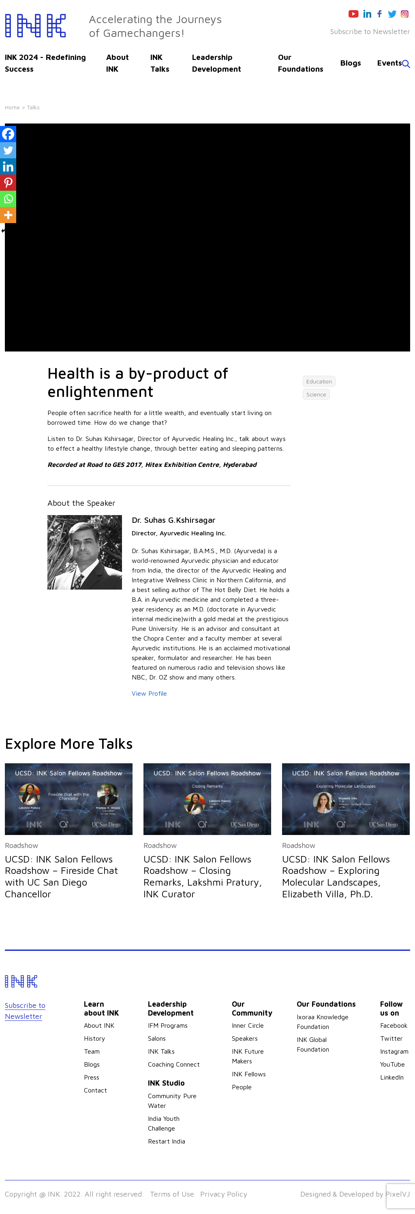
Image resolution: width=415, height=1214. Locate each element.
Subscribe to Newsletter (370, 31)
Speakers (245, 1038)
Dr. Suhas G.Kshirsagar (174, 519)
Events (389, 62)
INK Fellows (249, 1074)
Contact (95, 1090)
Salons (157, 1038)
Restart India (166, 1141)
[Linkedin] (8, 166)
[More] (8, 215)
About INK (99, 1025)
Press (91, 1077)
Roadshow (21, 845)
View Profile (149, 693)
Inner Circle (248, 1025)
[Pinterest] (8, 183)
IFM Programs (168, 1025)
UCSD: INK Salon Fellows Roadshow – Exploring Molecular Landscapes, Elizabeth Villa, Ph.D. (336, 876)
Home (12, 107)
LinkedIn (392, 1077)
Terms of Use (172, 1194)
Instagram (394, 1051)
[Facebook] (8, 134)
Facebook (394, 1025)
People (242, 1086)
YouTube (392, 1064)
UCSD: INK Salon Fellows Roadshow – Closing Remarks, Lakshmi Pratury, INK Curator (202, 876)
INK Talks (161, 1051)
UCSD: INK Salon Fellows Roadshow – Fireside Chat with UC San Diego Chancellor (61, 876)
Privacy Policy (223, 1194)
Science (316, 394)
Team (92, 1051)
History (94, 1038)
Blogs (350, 62)
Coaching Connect (174, 1064)
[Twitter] (8, 150)
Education (319, 381)
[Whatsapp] (8, 199)
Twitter (391, 1038)
